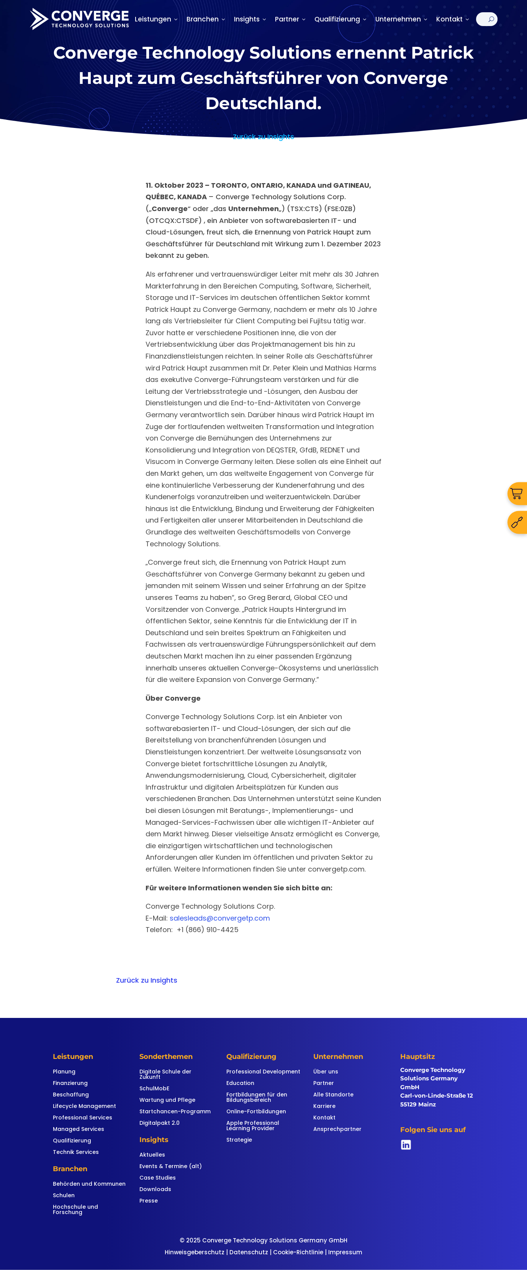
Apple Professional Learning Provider (252, 1126)
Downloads (155, 1189)
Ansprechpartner (337, 1129)
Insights (250, 19)
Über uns (325, 1072)
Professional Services (82, 1118)
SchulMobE (154, 1089)
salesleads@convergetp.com (220, 918)
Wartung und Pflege (167, 1100)
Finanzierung (70, 1083)
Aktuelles (152, 1155)
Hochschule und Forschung (75, 1210)
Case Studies (157, 1178)
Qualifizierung (341, 19)
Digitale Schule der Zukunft (165, 1075)
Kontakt (453, 19)
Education (240, 1083)
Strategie (239, 1140)
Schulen (64, 1196)
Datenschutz (248, 1252)
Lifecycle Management (84, 1106)
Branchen (206, 19)
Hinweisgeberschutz (194, 1252)
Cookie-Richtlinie (298, 1252)
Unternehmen (402, 19)
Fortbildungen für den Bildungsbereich (256, 1098)
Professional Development (263, 1072)
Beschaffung (71, 1095)
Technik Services (76, 1152)
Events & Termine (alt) (170, 1166)
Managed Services (78, 1129)
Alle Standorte (333, 1095)
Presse (148, 1201)
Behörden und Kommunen (89, 1184)
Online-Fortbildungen (256, 1112)
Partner (291, 19)
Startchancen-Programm (175, 1112)
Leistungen (157, 19)
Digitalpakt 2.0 (159, 1123)
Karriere (324, 1106)
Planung (64, 1072)
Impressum (345, 1252)
